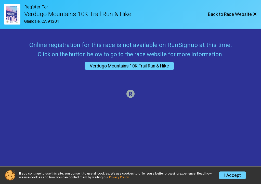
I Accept (232, 175)
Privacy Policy (118, 177)
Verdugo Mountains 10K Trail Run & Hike (129, 65)
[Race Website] (14, 14)
